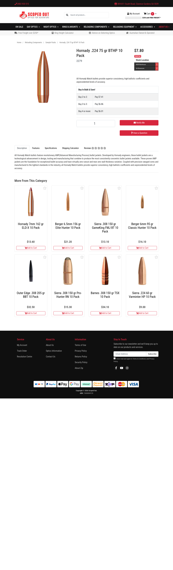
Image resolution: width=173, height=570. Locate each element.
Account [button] (133, 13)
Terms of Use (80, 345)
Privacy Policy (81, 351)
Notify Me (139, 122)
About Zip (79, 368)
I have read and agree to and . (134, 359)
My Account (22, 345)
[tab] (22, 148)
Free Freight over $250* (28, 33)
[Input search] (89, 15)
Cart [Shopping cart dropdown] (149, 14)
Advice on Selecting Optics (103, 33)
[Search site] (67, 15)
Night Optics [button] (50, 27)
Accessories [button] (146, 27)
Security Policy (81, 362)
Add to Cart (31, 248)
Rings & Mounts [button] (70, 27)
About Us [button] (163, 27)
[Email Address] (130, 354)
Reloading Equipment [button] (124, 27)
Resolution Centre (24, 356)
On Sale (19, 27)
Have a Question (139, 133)
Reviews (95, 148)
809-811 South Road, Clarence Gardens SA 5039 (136, 4)
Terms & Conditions (139, 359)
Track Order (22, 351)
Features (35, 148)
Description (22, 148)
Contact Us (50, 356)
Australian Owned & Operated (141, 33)
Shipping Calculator (70, 148)
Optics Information (54, 351)
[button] (44, 188)
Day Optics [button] (32, 27)
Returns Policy (81, 356)
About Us (50, 345)
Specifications (51, 148)
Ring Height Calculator (64, 33)
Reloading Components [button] (96, 27)
